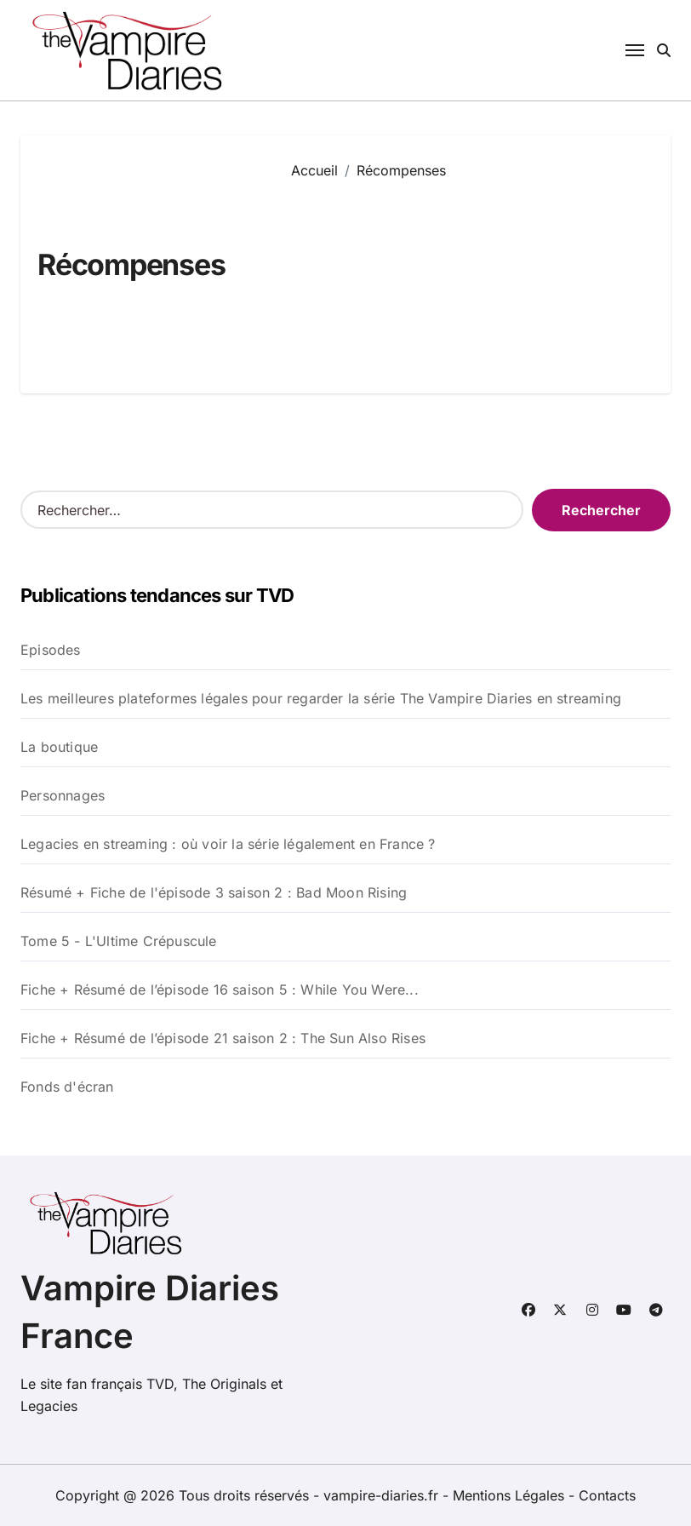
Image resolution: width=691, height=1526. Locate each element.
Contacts (607, 1495)
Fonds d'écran (67, 1086)
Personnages (62, 795)
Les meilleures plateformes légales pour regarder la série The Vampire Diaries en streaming (320, 698)
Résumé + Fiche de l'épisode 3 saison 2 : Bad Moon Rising (213, 892)
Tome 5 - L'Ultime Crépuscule (118, 940)
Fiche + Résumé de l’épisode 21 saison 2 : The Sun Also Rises (222, 1038)
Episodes (50, 649)
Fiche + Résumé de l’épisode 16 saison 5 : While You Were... (219, 989)
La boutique (59, 746)
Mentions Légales (510, 1495)
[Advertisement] (468, 274)
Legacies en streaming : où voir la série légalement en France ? (228, 843)
